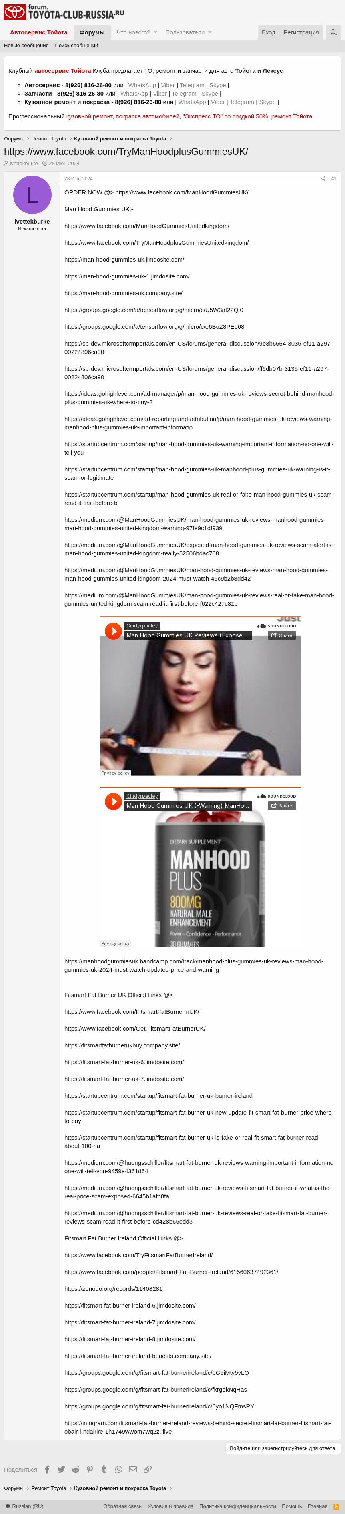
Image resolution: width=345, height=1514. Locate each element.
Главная (317, 1506)
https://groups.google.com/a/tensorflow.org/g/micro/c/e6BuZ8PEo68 (154, 326)
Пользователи (185, 32)
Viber (168, 85)
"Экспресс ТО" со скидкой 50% (225, 116)
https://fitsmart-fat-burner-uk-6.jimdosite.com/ (124, 1062)
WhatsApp (143, 85)
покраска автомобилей (147, 116)
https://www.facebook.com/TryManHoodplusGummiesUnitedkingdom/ (156, 242)
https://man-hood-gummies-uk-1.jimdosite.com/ (127, 276)
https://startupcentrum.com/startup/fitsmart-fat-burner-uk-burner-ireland (158, 1095)
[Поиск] (333, 32)
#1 (334, 179)
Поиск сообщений (76, 45)
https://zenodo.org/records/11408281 (113, 1288)
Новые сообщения (26, 45)
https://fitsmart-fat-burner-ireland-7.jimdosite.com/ (130, 1322)
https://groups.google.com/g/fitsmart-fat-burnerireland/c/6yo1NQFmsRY (159, 1406)
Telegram (193, 85)
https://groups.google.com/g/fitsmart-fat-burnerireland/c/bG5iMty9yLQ (156, 1372)
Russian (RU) (25, 1506)
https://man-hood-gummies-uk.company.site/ (123, 293)
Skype (218, 85)
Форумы (92, 32)
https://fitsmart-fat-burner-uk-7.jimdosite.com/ (124, 1078)
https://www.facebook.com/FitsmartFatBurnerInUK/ (131, 1011)
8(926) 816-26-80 (88, 85)
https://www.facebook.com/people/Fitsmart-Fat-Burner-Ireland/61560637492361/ (171, 1271)
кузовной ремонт (89, 116)
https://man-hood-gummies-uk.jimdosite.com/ (124, 259)
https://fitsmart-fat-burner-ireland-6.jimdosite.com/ (130, 1305)
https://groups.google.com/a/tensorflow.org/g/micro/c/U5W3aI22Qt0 (153, 309)
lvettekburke (24, 163)
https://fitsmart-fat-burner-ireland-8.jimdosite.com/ (130, 1339)
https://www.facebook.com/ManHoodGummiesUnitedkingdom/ (146, 225)
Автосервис (42, 85)
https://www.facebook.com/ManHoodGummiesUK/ (182, 192)
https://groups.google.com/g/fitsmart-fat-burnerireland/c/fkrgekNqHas (155, 1389)
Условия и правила (171, 1506)
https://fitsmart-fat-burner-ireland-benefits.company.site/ (137, 1355)
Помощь (292, 1506)
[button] (155, 32)
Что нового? (133, 32)
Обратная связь (122, 1506)
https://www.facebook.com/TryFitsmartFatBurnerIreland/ (138, 1255)
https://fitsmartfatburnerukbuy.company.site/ (122, 1045)
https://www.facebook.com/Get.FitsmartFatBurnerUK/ (135, 1028)
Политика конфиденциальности (237, 1506)
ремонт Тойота (291, 116)
